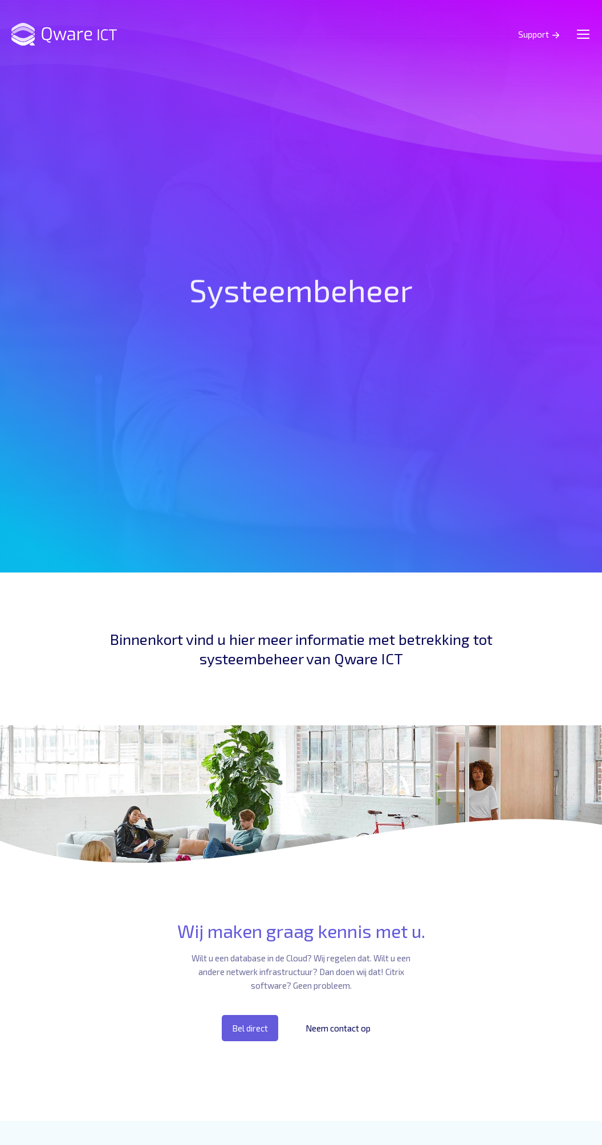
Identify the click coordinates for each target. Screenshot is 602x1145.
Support (533, 34)
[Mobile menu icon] (583, 34)
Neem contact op (338, 1028)
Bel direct (250, 1028)
